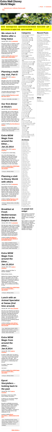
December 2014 (26, 147)
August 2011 (26, 197)
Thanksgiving (26, 111)
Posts (41, 6)
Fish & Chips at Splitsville (44, 48)
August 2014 (26, 153)
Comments (48, 6)
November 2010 (26, 203)
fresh (24, 130)
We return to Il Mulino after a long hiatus (8, 36)
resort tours (25, 120)
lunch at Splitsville (42, 58)
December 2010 (26, 201)
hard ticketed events (28, 88)
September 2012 (27, 185)
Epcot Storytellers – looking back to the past (10, 416)
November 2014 (26, 148)
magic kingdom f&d (27, 78)
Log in (39, 99)
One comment (14, 308)
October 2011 (26, 196)
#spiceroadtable (27, 68)
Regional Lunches (27, 63)
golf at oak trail (26, 85)
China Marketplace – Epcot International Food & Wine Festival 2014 (44, 78)
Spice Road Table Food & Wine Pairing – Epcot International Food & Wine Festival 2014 (44, 90)
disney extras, (10, 203)
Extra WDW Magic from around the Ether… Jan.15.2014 (7, 259)
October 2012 (26, 183)
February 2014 (26, 161)
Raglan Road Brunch (43, 52)
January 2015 (26, 146)
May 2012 (25, 189)
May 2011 (25, 200)
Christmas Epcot (27, 97)
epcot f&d (25, 77)
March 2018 (25, 143)
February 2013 (26, 178)
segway (25, 43)
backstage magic (27, 39)
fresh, (8, 247)
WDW (16, 61)
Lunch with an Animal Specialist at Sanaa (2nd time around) (9, 324)
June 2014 (25, 155)
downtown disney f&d (28, 74)
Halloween (25, 106)
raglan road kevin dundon (29, 118)
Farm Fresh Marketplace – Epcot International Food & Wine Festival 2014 (44, 85)
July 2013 (25, 171)
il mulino (25, 131)
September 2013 (27, 168)
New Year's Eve (27, 109)
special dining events (28, 123)
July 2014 (25, 154)
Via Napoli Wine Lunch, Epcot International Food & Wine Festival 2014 (44, 69)
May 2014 (25, 157)
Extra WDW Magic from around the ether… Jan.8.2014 (7, 343)
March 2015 (25, 144)
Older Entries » (15, 430)
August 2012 (26, 186)
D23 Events (25, 44)
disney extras (10, 171)
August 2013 (26, 169)
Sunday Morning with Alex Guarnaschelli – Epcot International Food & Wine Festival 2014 (44, 55)
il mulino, (16, 64)
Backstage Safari (27, 40)
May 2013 (25, 174)
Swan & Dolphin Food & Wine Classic (28, 136)
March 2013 (25, 176)
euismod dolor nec (30, 216)
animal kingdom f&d (28, 70)
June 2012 (25, 188)
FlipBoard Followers (43, 46)
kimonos (25, 133)
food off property (27, 82)
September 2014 (27, 151)
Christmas (25, 90)
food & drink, (10, 64)
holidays (4, 425)
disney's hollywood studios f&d (27, 72)
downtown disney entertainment (26, 48)
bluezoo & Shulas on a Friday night (43, 94)
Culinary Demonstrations (29, 59)
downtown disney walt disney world (27, 50)
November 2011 (26, 194)
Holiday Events (11, 421)
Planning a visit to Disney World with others (9, 179)
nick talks (25, 115)
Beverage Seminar (27, 57)
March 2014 (25, 160)
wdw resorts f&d (6, 67)
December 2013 (26, 164)
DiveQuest (25, 41)
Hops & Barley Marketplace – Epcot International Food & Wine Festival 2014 (44, 73)
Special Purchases (27, 64)
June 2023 (25, 142)
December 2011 (26, 193)
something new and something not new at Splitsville (43, 44)
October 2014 (26, 150)
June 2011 (25, 199)
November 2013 (26, 165)
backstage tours (26, 37)
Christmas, (4, 423)
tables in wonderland (28, 79)
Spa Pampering (26, 122)
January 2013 (26, 179)
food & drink (25, 67)
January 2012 (26, 192)
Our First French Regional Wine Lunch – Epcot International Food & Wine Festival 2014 (44, 64)
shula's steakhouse (27, 134)
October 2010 (26, 204)
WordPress (41, 101)
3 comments (14, 223)
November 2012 (26, 182)
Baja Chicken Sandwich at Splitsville (44, 81)
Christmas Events (9, 419)
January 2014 (26, 162)
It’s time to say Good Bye (44, 37)
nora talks (14, 99)
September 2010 (27, 206)
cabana (25, 128)
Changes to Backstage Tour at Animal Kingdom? (44, 41)
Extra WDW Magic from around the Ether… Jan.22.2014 (7, 141)
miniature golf (26, 86)
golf (23, 83)
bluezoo (25, 127)
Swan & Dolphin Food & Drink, (9, 65)
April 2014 (25, 158)
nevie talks (25, 113)
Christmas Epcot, (11, 423)
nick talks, (9, 99)
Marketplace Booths (28, 61)
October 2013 (26, 167)
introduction (25, 112)
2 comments (14, 41)
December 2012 (26, 181)
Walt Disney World (9, 61)
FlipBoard (25, 66)
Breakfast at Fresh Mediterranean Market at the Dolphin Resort (9, 215)
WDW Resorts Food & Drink (9, 62)
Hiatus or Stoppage (43, 39)
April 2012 (25, 190)
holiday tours (26, 108)
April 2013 (25, 175)
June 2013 (25, 172)
